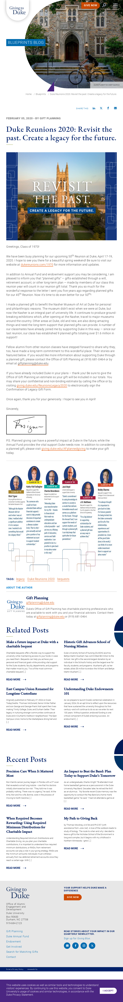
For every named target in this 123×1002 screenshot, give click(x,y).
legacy (20, 608)
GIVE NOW (87, 8)
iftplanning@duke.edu (86, 388)
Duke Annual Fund (17, 966)
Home (29, 94)
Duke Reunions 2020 (41, 608)
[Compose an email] (115, 108)
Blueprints (41, 94)
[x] (92, 976)
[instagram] (84, 976)
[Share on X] (101, 108)
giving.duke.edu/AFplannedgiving (87, 477)
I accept (107, 990)
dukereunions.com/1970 (56, 268)
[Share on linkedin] (94, 108)
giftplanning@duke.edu (40, 631)
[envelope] (67, 976)
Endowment (13, 972)
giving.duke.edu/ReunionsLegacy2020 (78, 412)
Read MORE (14, 709)
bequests (64, 608)
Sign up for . (77, 969)
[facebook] (75, 976)
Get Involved (14, 977)
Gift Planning (14, 961)
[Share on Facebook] (108, 108)
